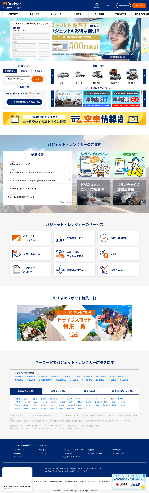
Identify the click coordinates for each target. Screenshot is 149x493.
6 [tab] (74, 57)
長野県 (70, 402)
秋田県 (52, 398)
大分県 (52, 408)
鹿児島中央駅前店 (116, 376)
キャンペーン (56, 13)
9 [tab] (82, 57)
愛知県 (97, 402)
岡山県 (70, 405)
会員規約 (73, 468)
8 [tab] (79, 57)
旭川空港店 (100, 380)
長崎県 (34, 408)
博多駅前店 (31, 376)
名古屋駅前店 (61, 380)
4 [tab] (68, 57)
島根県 (61, 405)
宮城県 (43, 398)
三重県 (105, 402)
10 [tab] (85, 57)
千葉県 (111, 398)
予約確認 (78, 13)
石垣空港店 (31, 380)
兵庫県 (25, 405)
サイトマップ (82, 471)
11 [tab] (88, 57)
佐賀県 (25, 408)
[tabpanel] (74, 39)
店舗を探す (13, 13)
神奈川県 (18, 402)
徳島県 (96, 405)
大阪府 (17, 405)
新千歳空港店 (87, 380)
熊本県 (43, 408)
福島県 (69, 398)
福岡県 (17, 408)
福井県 (53, 402)
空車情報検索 (121, 13)
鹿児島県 (70, 408)
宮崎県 (60, 408)
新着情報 (91, 450)
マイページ (42, 453)
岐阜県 (79, 402)
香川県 (105, 405)
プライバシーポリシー (60, 468)
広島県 (78, 405)
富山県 (36, 402)
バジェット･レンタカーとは (73, 450)
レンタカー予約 (19, 450)
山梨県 (62, 402)
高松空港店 (112, 380)
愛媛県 (113, 405)
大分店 (77, 376)
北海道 (17, 398)
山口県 (87, 405)
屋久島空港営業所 (45, 380)
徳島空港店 (124, 380)
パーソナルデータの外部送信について (90, 468)
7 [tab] (77, 57)
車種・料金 (42, 450)
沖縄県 (80, 408)
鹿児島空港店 (101, 376)
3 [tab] (66, 57)
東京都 (120, 398)
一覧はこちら (64, 202)
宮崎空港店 (88, 376)
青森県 (25, 398)
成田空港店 (74, 380)
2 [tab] (63, 57)
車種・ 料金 (35, 13)
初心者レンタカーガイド (71, 457)
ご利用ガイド (68, 453)
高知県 (122, 405)
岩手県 (34, 398)
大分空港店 (67, 376)
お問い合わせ (117, 450)
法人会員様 (99, 13)
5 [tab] (71, 57)
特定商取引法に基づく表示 (54, 471)
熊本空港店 (55, 376)
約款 (66, 471)
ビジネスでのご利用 (95, 453)
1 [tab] (60, 57)
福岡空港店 (19, 376)
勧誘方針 (73, 471)
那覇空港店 (19, 380)
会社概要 (48, 468)
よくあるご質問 (118, 453)
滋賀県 (114, 402)
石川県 (44, 402)
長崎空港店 (43, 376)
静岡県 (88, 402)
